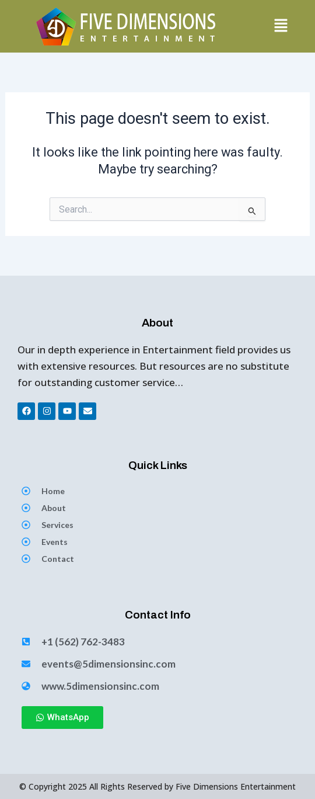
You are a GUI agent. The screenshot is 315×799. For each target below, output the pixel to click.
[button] (280, 26)
